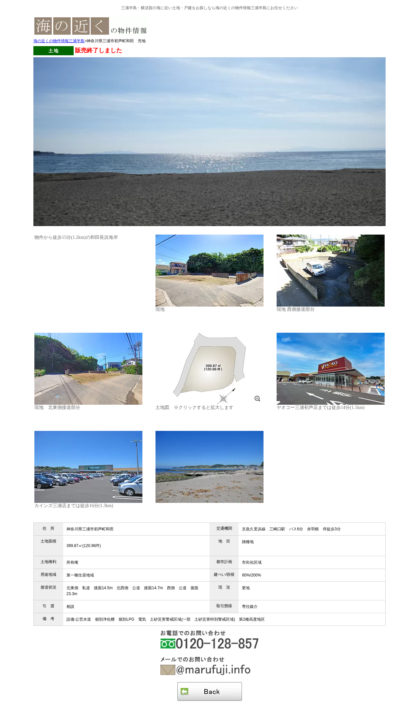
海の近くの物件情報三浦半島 (58, 41)
